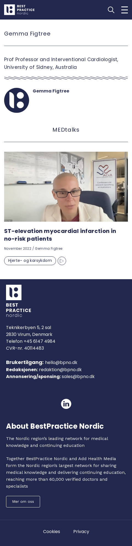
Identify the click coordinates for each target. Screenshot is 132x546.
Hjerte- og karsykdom (30, 260)
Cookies (51, 531)
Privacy (81, 531)
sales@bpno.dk (78, 376)
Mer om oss (23, 501)
